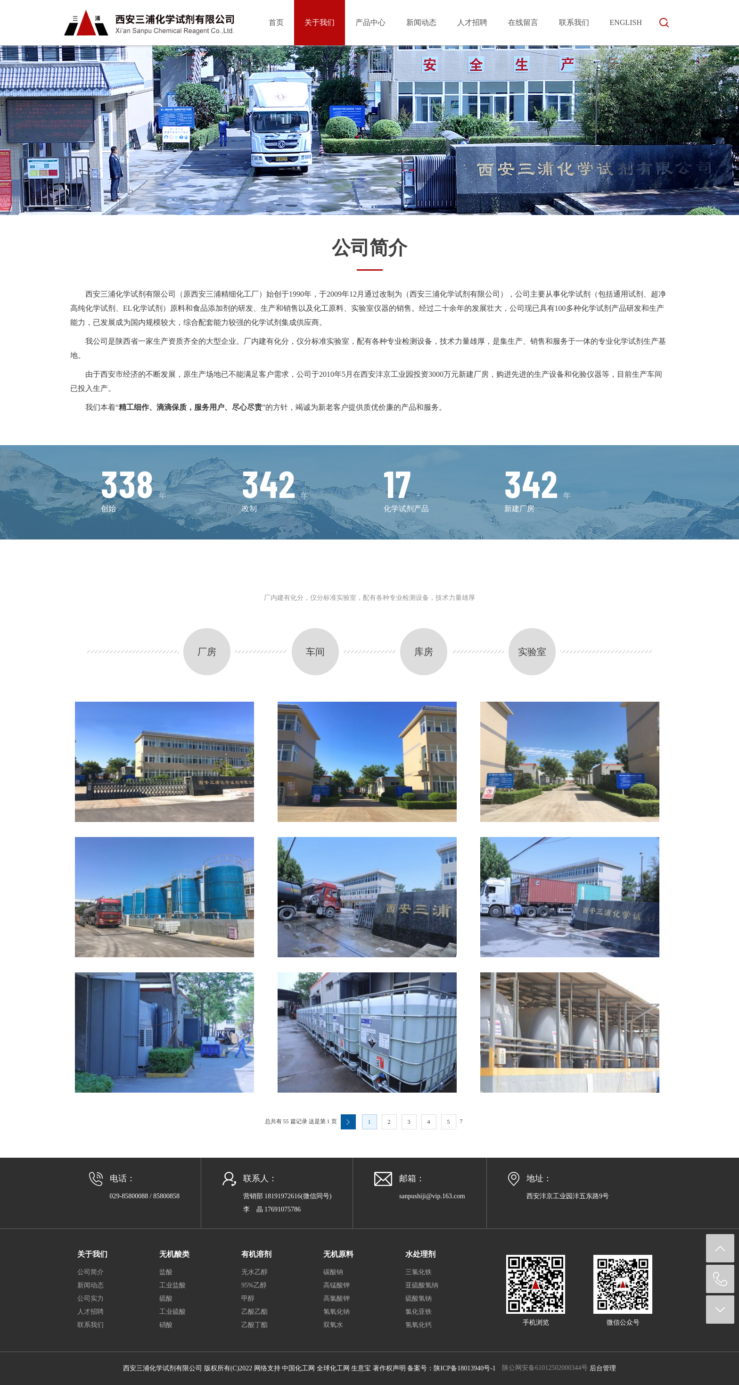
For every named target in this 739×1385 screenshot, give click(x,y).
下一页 (348, 1121)
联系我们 (574, 22)
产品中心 (370, 22)
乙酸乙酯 (254, 1311)
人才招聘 (472, 22)
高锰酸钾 (336, 1285)
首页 (276, 22)
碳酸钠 (333, 1272)
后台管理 (603, 1368)
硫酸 (165, 1298)
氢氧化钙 (418, 1324)
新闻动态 (421, 22)
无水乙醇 (254, 1272)
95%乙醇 (254, 1285)
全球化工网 (333, 1368)
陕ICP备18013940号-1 (464, 1368)
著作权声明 (389, 1368)
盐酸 (165, 1272)
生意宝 (361, 1368)
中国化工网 (298, 1368)
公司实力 (90, 1298)
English (626, 22)
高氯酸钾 (336, 1298)
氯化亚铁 (418, 1311)
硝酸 (165, 1324)
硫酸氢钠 (418, 1298)
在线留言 (523, 22)
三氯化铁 (418, 1272)
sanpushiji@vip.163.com (432, 1196)
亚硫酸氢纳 (421, 1285)
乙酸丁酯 (254, 1324)
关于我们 (319, 22)
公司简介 (90, 1272)
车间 (315, 652)
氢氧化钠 (336, 1311)
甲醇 (248, 1298)
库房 (423, 652)
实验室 (532, 652)
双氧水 (333, 1324)
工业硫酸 (172, 1311)
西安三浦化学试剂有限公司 (130, 294)
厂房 (206, 652)
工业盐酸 (172, 1285)
